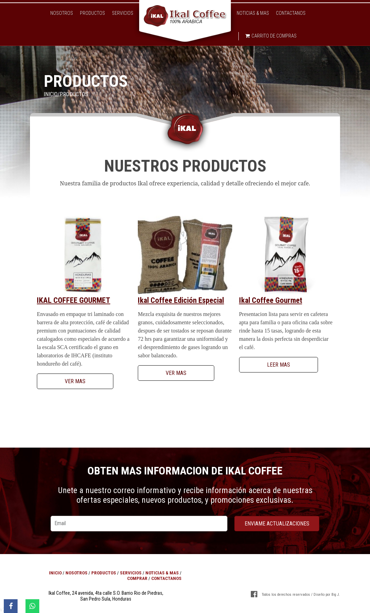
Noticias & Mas (253, 13)
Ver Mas (75, 381)
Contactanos (291, 13)
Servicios (122, 13)
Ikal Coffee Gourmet (73, 300)
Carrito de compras (271, 36)
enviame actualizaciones (277, 523)
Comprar (137, 578)
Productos (92, 13)
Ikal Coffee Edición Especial (181, 300)
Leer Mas (278, 364)
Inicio (51, 94)
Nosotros (61, 13)
